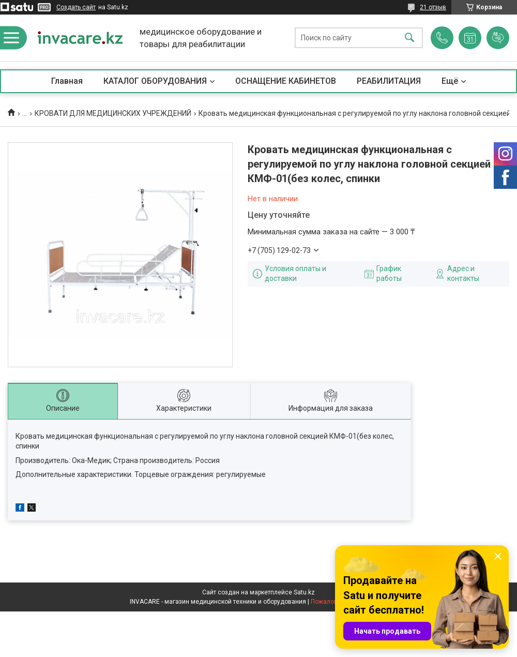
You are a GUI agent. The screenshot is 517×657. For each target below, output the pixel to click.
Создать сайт (76, 7)
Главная (67, 81)
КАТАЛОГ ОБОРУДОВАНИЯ (155, 81)
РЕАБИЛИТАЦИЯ (389, 81)
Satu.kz (304, 592)
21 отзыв (433, 7)
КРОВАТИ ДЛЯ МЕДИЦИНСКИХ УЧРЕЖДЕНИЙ (113, 113)
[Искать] (409, 38)
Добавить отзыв (497, 37)
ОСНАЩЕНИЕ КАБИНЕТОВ (285, 81)
